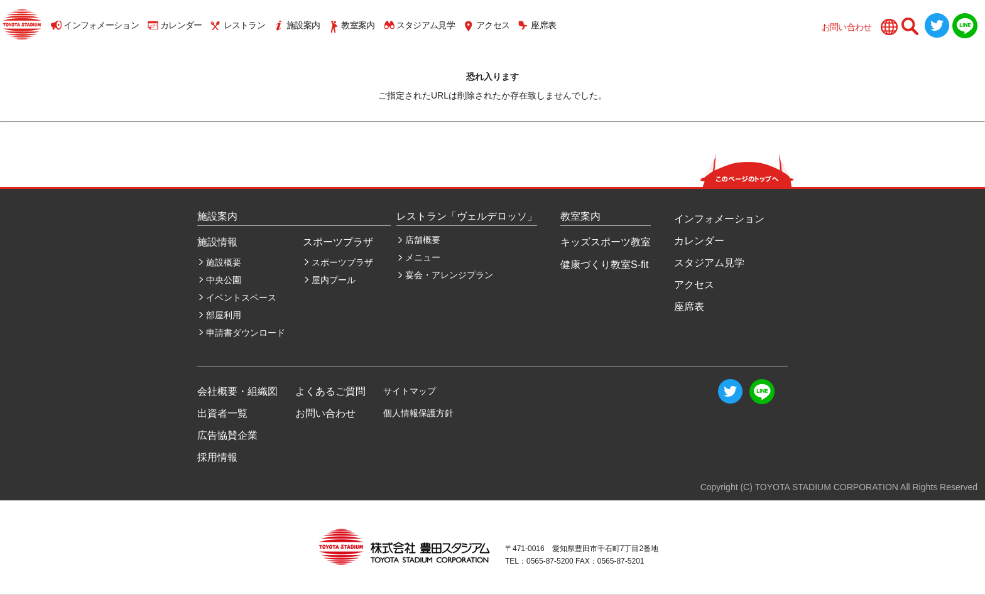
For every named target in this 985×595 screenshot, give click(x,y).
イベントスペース (241, 297)
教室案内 (357, 25)
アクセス (492, 25)
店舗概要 (422, 240)
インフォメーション (101, 25)
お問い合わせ (847, 27)
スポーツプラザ (342, 262)
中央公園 (223, 280)
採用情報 (217, 457)
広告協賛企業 (227, 435)
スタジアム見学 (425, 25)
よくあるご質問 (330, 391)
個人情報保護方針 (418, 413)
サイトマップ (409, 391)
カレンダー (181, 25)
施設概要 (223, 262)
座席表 (543, 25)
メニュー (422, 257)
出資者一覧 (222, 413)
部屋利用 (223, 315)
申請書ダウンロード (245, 333)
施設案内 (303, 25)
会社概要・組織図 (237, 391)
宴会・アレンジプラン (449, 275)
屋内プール (334, 280)
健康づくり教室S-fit (604, 264)
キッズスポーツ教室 (605, 242)
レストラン (245, 25)
